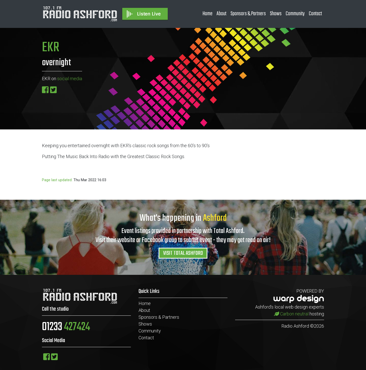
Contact (315, 13)
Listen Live (143, 14)
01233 (66, 327)
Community (295, 13)
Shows (276, 13)
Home (207, 13)
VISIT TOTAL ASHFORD (183, 253)
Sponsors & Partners (248, 13)
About (221, 13)
